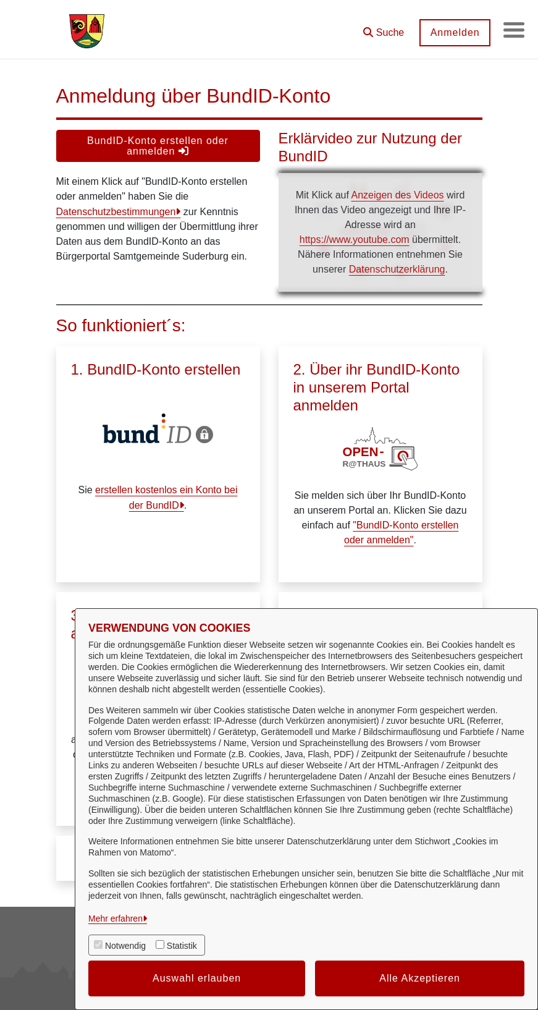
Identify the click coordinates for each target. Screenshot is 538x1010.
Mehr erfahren (115, 918)
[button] (379, 28)
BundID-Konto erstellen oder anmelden (158, 145)
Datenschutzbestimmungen (116, 211)
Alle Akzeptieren (419, 978)
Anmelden (451, 32)
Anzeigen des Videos (397, 195)
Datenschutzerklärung (397, 269)
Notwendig (125, 946)
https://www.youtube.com (355, 239)
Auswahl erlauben (197, 978)
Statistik (182, 946)
